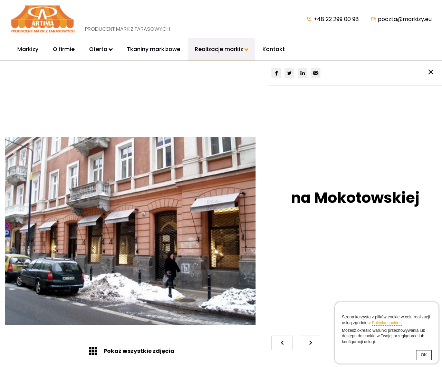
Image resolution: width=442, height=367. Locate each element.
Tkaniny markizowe (153, 49)
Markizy (27, 49)
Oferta (98, 49)
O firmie (64, 49)
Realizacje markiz (219, 49)
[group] (276, 73)
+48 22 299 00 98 (336, 19)
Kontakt (273, 49)
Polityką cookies (387, 322)
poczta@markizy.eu (405, 19)
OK (424, 355)
